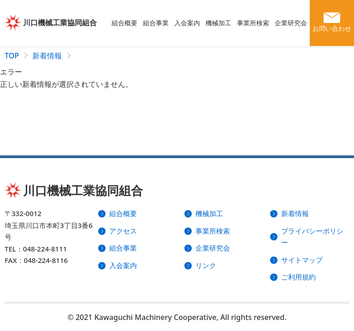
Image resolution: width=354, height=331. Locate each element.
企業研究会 (291, 22)
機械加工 (218, 22)
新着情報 (47, 56)
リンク (205, 265)
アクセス (123, 230)
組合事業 (156, 22)
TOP (12, 56)
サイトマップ (302, 259)
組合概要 (124, 22)
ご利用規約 (298, 276)
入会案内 (187, 22)
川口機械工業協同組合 (60, 22)
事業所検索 (253, 22)
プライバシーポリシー (312, 236)
